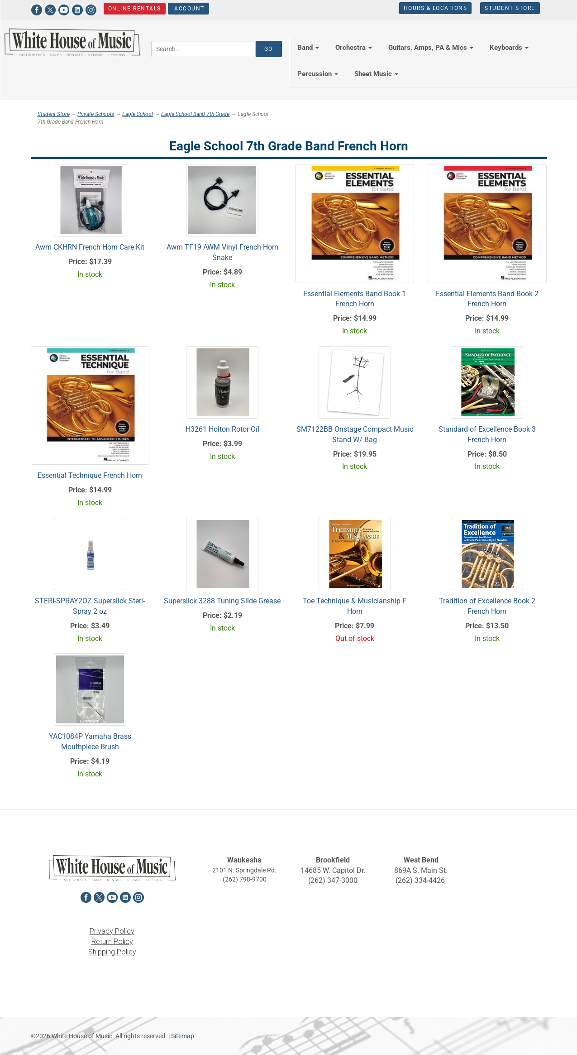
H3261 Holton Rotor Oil (222, 429)
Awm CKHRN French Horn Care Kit (89, 247)
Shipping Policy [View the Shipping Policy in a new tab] (112, 952)
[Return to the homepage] (72, 42)
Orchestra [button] (353, 47)
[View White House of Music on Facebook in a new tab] (37, 9)
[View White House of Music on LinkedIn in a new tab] (77, 9)
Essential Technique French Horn (90, 475)
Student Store (510, 8)
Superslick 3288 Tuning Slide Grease (222, 601)
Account (188, 8)
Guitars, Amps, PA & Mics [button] (430, 47)
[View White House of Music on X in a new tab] (50, 9)
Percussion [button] (317, 74)
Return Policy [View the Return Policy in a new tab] (112, 941)
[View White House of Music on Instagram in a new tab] (91, 9)
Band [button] (308, 47)
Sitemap (182, 1036)
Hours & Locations (435, 8)
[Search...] (203, 49)
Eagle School (137, 114)
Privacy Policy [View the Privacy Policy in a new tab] (112, 931)
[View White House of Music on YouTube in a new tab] (64, 9)
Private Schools (95, 114)
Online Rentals (134, 8)
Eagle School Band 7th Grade (195, 114)
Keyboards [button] (509, 47)
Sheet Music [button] (376, 74)
